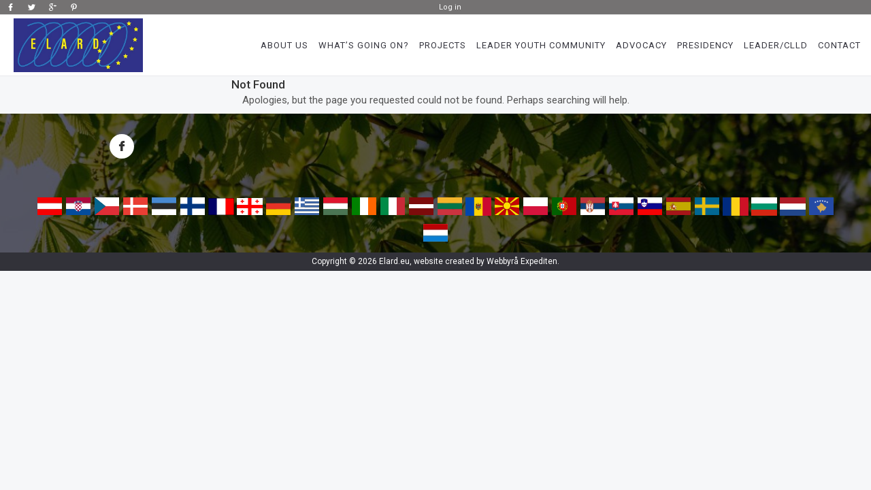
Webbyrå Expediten (522, 261)
